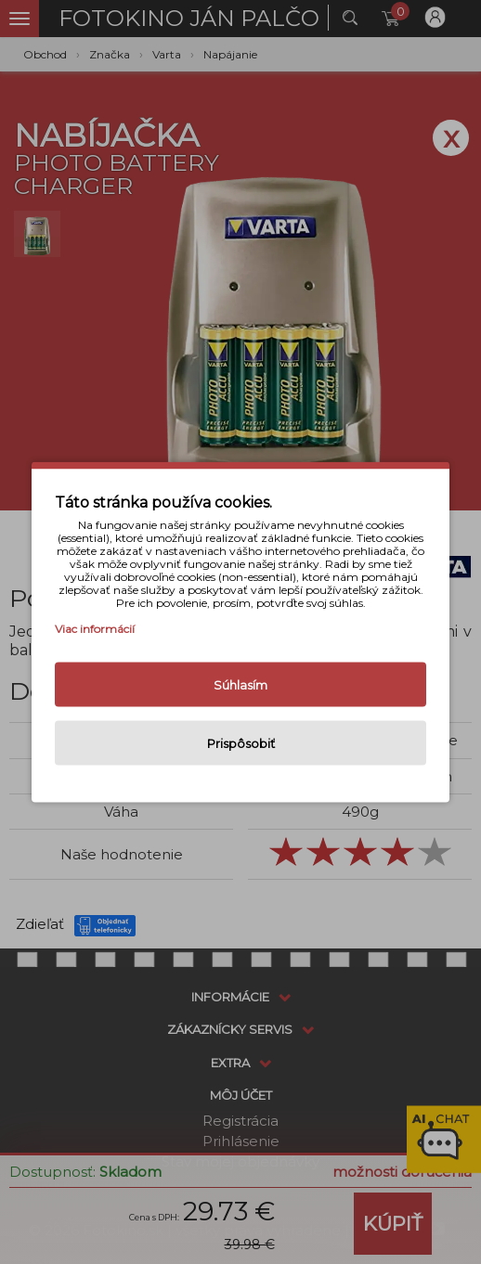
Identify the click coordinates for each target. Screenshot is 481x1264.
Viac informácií (95, 629)
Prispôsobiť (241, 743)
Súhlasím (240, 684)
